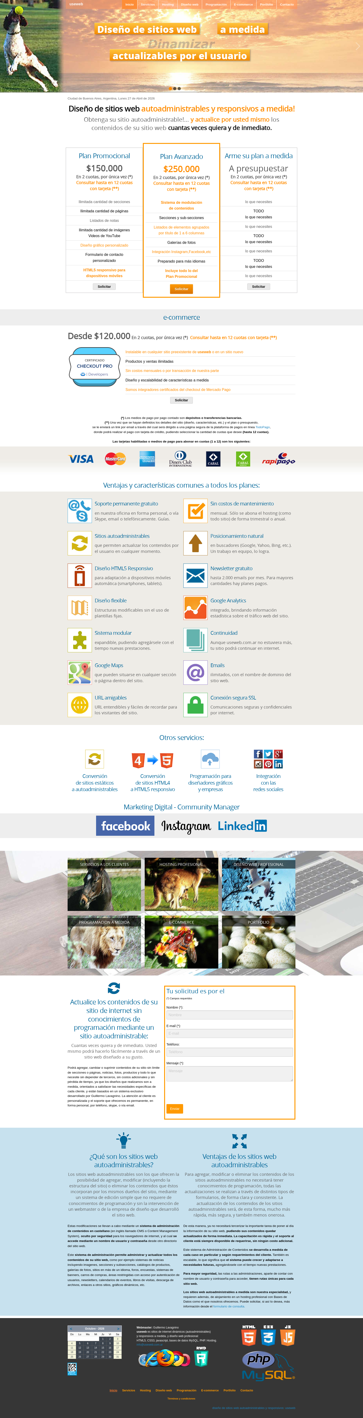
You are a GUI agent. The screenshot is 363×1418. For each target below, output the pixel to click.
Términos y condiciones (181, 1398)
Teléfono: (173, 1044)
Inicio (129, 4)
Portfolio (266, 4)
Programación (216, 4)
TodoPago (263, 427)
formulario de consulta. (229, 1306)
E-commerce (243, 4)
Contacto (287, 4)
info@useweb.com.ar (150, 1344)
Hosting (168, 4)
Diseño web (190, 4)
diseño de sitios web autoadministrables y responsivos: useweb (253, 1408)
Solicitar (104, 286)
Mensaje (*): (175, 1063)
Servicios (148, 4)
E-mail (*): (173, 1026)
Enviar (174, 1109)
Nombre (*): (174, 1007)
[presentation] (201, 1094)
